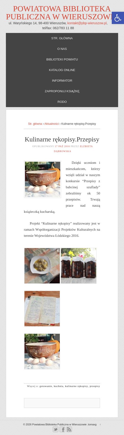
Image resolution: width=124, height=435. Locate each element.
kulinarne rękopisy (76, 386)
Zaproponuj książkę (62, 91)
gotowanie (46, 386)
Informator (62, 80)
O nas (62, 49)
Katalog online (62, 70)
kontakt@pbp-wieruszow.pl (87, 23)
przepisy (95, 386)
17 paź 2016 (62, 146)
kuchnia (59, 386)
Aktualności (51, 123)
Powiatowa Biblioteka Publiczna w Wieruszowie (62, 12)
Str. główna (62, 38)
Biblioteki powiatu (62, 59)
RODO (62, 102)
